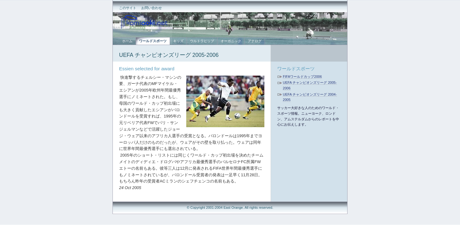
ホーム (127, 41)
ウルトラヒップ (202, 41)
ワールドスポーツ (296, 68)
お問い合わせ (151, 8)
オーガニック (231, 41)
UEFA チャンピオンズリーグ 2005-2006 (168, 55)
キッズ (178, 41)
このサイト (127, 8)
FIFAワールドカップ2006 (302, 76)
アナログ (255, 41)
